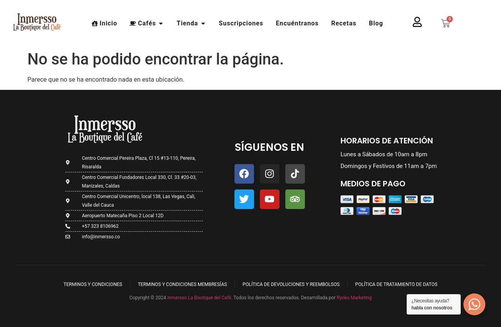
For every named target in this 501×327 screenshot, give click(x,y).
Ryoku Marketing (354, 297)
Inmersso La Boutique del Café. (199, 297)
